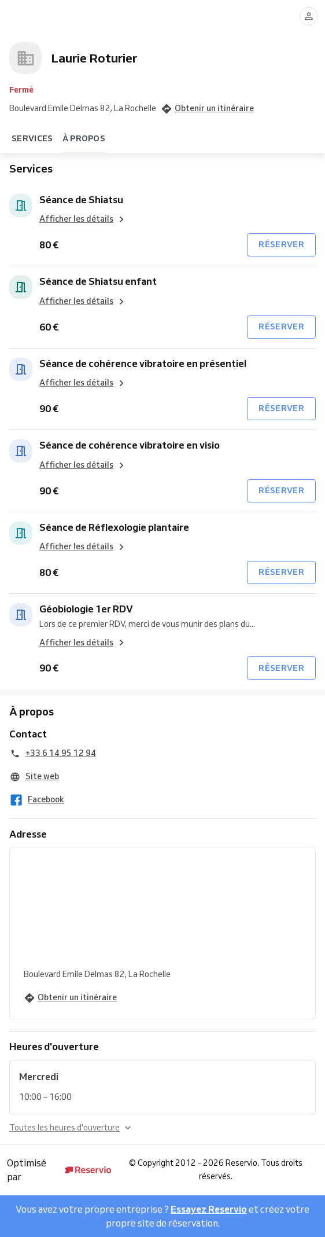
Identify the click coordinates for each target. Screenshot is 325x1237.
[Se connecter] (309, 16)
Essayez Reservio (209, 1209)
